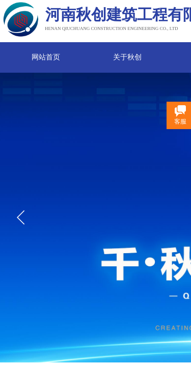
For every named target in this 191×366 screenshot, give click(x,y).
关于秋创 (127, 57)
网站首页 (46, 57)
